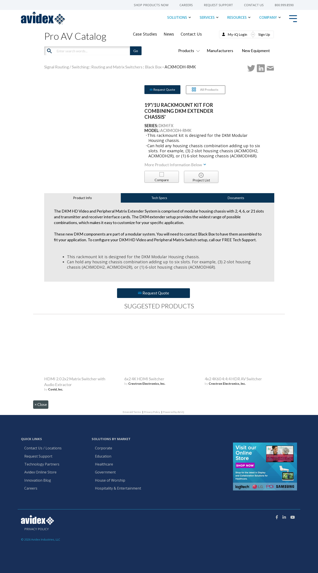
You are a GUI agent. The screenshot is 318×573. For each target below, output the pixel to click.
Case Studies (145, 34)
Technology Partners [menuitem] (41, 464)
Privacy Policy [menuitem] (36, 529)
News (169, 34)
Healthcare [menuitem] (104, 464)
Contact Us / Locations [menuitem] (43, 448)
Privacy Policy (152, 412)
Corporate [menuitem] (103, 448)
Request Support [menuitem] (218, 5)
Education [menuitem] (103, 456)
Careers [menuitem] (186, 5)
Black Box (153, 66)
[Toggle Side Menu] (293, 18)
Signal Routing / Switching (66, 66)
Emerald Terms (132, 412)
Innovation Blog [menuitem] (37, 480)
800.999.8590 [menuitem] (284, 5)
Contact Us (191, 34)
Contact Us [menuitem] (254, 5)
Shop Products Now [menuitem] (151, 5)
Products (188, 50)
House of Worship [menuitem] (110, 480)
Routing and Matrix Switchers (116, 66)
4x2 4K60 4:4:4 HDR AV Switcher (233, 378)
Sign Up (264, 34)
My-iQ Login (237, 34)
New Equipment (256, 50)
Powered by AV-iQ (173, 412)
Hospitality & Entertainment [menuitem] (118, 488)
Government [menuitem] (105, 472)
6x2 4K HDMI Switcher (144, 378)
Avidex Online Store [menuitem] (40, 472)
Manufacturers (220, 50)
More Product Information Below (175, 164)
